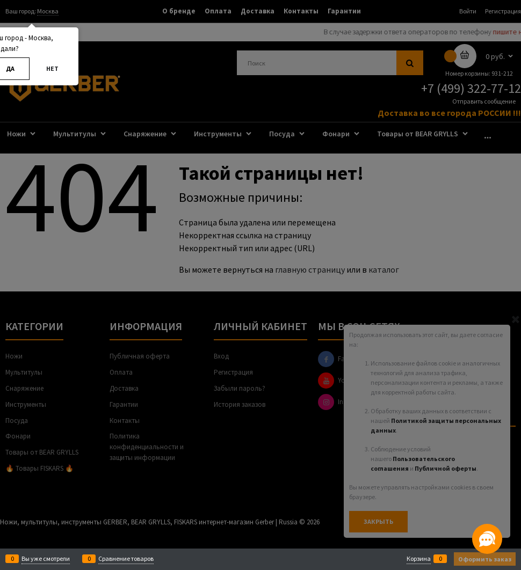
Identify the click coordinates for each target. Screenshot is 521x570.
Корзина (419, 558)
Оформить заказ (484, 559)
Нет (52, 68)
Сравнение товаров (126, 558)
